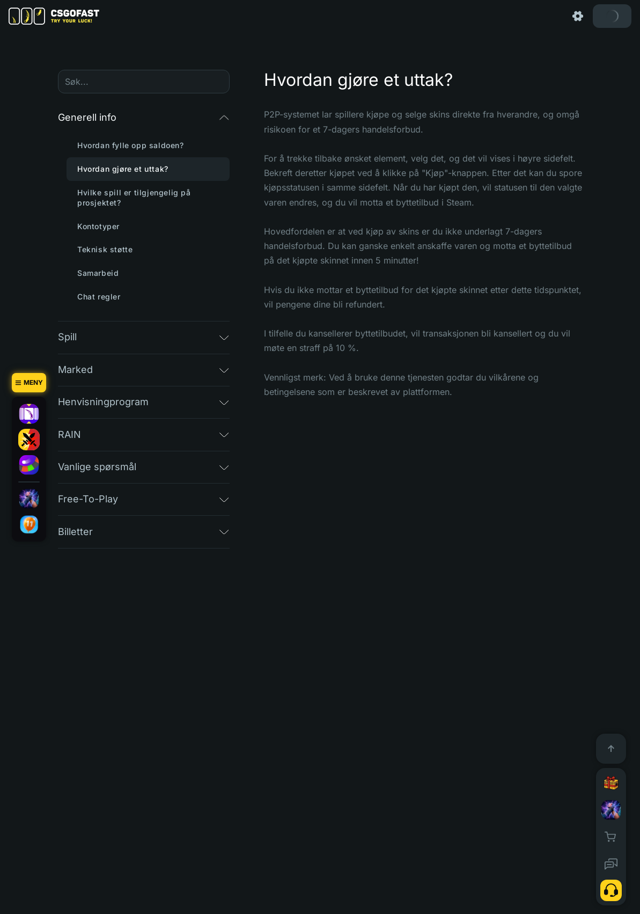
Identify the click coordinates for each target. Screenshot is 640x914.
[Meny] (29, 382)
